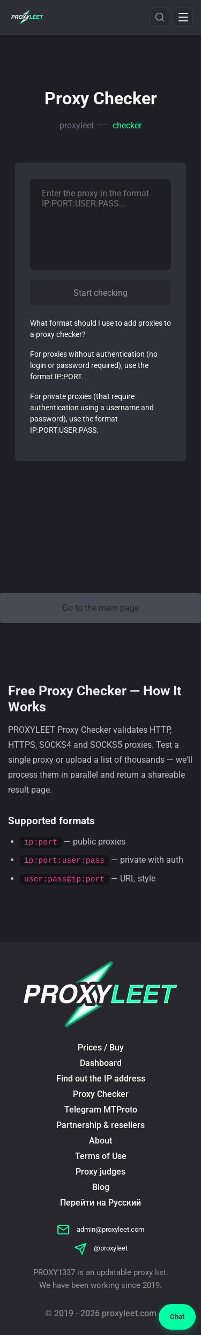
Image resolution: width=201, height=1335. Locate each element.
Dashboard (101, 1063)
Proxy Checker (101, 1094)
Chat (177, 1317)
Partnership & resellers (100, 1125)
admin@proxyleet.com (100, 1229)
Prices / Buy (101, 1047)
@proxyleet (101, 1248)
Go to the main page (100, 608)
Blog (100, 1187)
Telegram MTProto (100, 1109)
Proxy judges (100, 1172)
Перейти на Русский (100, 1203)
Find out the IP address (100, 1078)
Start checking (100, 293)
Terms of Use (100, 1156)
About (100, 1140)
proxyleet (76, 125)
